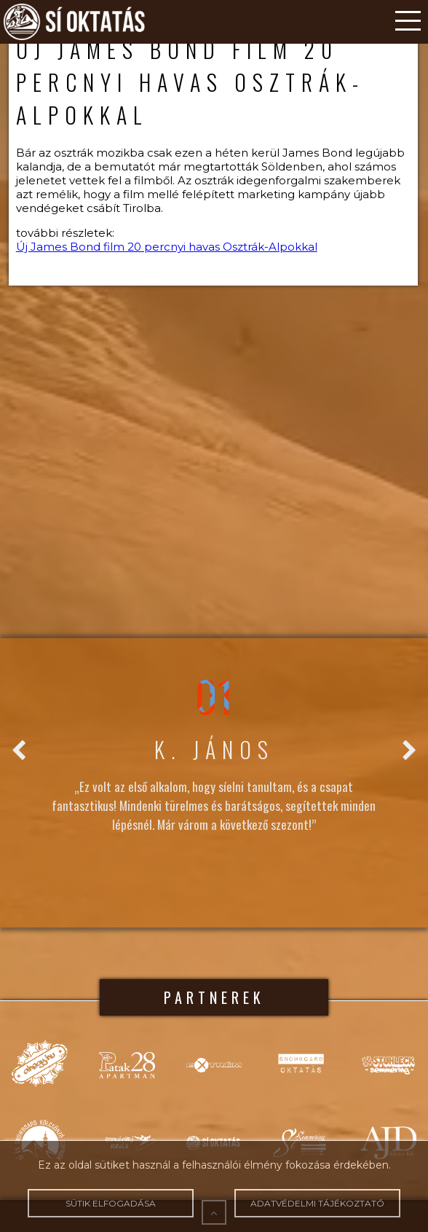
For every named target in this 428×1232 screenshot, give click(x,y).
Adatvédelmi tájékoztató (317, 1203)
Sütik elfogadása (110, 1203)
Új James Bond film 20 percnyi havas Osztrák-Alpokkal (166, 247)
